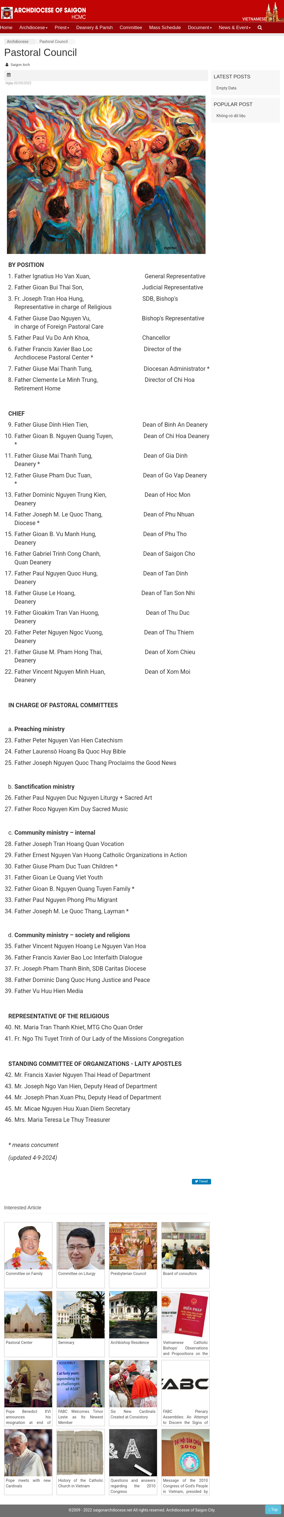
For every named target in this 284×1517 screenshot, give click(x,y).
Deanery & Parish (94, 27)
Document (200, 27)
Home (6, 27)
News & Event (235, 27)
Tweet (201, 1181)
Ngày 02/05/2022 (18, 83)
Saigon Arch (20, 65)
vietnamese (254, 19)
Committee (131, 27)
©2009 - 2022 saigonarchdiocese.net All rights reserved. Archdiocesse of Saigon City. (142, 1510)
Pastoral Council (53, 41)
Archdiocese (33, 27)
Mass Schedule (165, 27)
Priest (62, 27)
